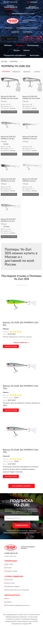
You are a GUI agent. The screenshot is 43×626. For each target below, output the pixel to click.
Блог (8, 598)
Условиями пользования (27, 532)
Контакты (27, 32)
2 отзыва (6, 226)
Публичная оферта (13, 586)
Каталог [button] (8, 28)
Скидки (8, 602)
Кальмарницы (33, 45)
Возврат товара (11, 571)
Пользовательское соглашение (17, 590)
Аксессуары (34, 55)
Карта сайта (10, 583)
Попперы (19, 45)
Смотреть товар (11, 346)
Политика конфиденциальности (18, 605)
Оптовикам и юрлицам (27, 28)
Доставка (9, 564)
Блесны (27, 50)
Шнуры (17, 50)
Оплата (8, 568)
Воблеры (8, 45)
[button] (10, 9)
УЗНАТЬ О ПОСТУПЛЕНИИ (8, 111)
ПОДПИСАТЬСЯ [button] (21, 525)
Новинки (15, 32)
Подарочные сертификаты (15, 55)
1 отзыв (5, 144)
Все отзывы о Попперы (21, 486)
